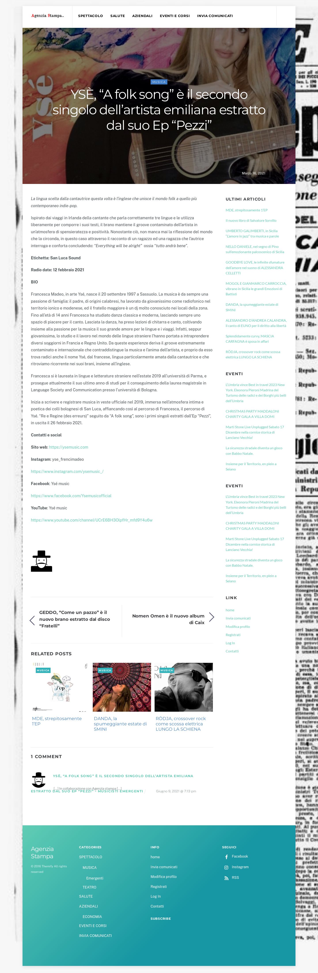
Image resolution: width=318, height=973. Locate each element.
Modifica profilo (238, 627)
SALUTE (118, 16)
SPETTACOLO (91, 16)
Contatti (232, 652)
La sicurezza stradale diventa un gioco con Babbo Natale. (254, 451)
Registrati (233, 636)
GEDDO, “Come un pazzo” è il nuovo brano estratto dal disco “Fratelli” (74, 620)
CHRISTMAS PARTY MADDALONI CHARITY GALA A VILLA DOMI (252, 415)
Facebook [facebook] (235, 857)
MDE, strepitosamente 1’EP (57, 722)
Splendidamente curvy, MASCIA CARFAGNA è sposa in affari (250, 339)
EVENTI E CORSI (176, 16)
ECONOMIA (92, 918)
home (230, 611)
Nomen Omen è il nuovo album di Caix (168, 620)
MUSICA (159, 83)
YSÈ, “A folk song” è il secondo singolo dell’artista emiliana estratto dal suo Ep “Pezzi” (159, 110)
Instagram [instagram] (235, 868)
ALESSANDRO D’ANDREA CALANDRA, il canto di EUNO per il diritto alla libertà (256, 324)
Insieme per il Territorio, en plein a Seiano (251, 467)
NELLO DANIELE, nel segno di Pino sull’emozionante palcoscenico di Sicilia (255, 250)
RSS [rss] (230, 879)
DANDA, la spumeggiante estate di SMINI (120, 725)
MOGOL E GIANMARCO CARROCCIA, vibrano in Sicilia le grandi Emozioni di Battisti (256, 289)
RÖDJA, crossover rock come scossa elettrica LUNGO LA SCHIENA (181, 725)
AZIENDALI (143, 16)
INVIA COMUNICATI (216, 16)
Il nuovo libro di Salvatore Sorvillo (251, 221)
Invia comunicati (238, 619)
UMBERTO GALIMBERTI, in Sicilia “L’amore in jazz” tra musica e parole (252, 234)
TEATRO (89, 888)
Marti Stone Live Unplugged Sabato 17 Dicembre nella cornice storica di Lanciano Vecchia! (255, 433)
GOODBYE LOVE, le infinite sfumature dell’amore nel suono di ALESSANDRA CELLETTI (255, 268)
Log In (230, 644)
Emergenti (94, 879)
